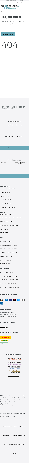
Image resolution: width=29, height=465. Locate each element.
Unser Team (5, 196)
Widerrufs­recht (7, 427)
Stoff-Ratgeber (5, 260)
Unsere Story (6, 192)
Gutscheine (4, 229)
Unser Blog (14, 176)
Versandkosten (20, 413)
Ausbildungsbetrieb (9, 283)
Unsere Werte (6, 203)
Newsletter (4, 233)
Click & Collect (5, 214)
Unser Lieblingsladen (8, 188)
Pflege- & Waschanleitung (9, 249)
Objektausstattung (6, 221)
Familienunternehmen (10, 280)
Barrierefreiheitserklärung (16, 444)
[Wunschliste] (25, 2)
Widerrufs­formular (20, 427)
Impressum (6, 435)
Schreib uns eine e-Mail (15, 136)
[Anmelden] (18, 2)
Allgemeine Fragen (7, 241)
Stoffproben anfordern (9, 225)
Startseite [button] (8, 34)
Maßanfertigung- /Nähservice (11, 218)
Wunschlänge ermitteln (8, 245)
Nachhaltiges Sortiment (10, 276)
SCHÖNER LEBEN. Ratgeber (9, 252)
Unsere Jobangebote (8, 207)
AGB (5, 444)
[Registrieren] (22, 2)
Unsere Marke (6, 200)
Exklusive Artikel (8, 272)
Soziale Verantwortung (10, 287)
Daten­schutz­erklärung (19, 435)
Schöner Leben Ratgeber (14, 148)
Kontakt (14, 453)
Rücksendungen (5, 264)
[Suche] (14, 2)
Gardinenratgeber (6, 256)
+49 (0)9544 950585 (15, 121)
